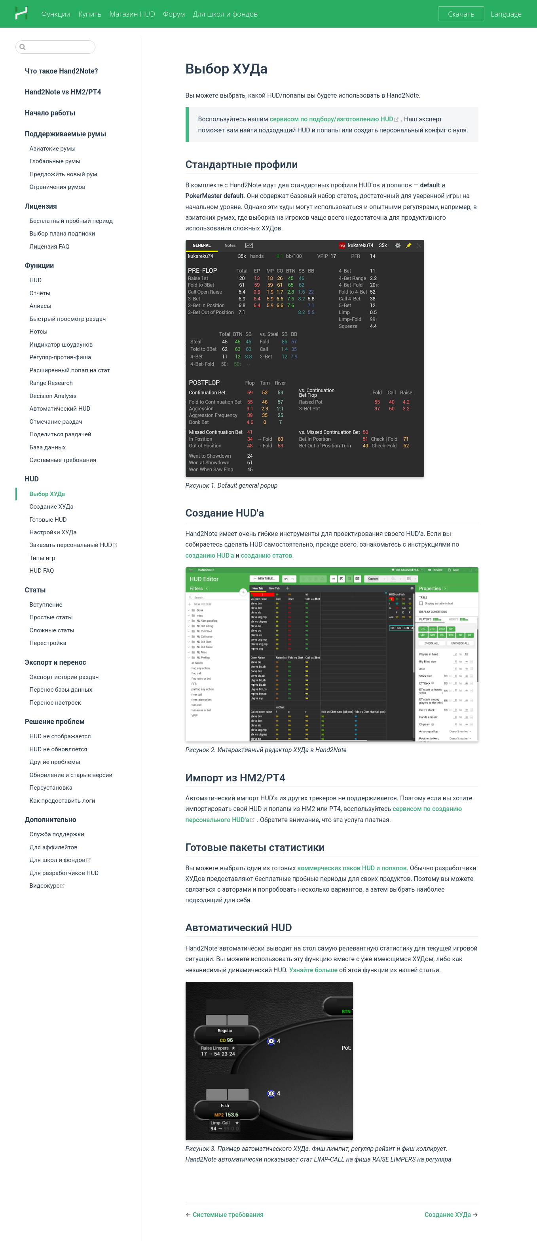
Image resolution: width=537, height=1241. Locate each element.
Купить (89, 14)
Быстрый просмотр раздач (68, 319)
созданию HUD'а (210, 555)
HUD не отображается (60, 736)
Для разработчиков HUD (64, 873)
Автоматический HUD (60, 408)
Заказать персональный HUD (86, 545)
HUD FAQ (42, 570)
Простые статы (51, 617)
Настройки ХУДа (53, 532)
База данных (48, 447)
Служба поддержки (57, 834)
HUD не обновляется (58, 749)
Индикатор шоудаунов (61, 344)
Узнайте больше (313, 970)
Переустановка (51, 787)
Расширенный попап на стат (70, 370)
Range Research (51, 383)
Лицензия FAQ (50, 246)
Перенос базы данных (61, 689)
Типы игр (42, 558)
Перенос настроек (55, 702)
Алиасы (41, 305)
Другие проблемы (55, 762)
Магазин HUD (132, 14)
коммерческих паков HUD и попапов (351, 868)
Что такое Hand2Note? (61, 71)
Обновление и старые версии (71, 775)
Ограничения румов (57, 186)
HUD (36, 280)
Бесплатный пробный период (71, 220)
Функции (56, 14)
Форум (174, 14)
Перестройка (48, 643)
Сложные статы (52, 630)
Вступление (46, 604)
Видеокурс (75, 885)
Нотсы (39, 331)
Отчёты (40, 293)
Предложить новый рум (63, 174)
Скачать (461, 14)
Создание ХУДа (52, 506)
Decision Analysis (53, 396)
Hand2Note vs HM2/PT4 (63, 92)
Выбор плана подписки (62, 233)
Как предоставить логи (62, 800)
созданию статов (266, 555)
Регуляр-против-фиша (60, 357)
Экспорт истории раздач (64, 677)
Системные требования (63, 460)
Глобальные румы (55, 161)
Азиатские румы (53, 148)
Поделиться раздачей (60, 434)
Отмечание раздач (56, 421)
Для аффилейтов (54, 847)
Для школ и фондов (225, 14)
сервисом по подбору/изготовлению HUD (335, 119)
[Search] (55, 47)
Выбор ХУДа (47, 494)
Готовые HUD (48, 519)
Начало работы (50, 113)
